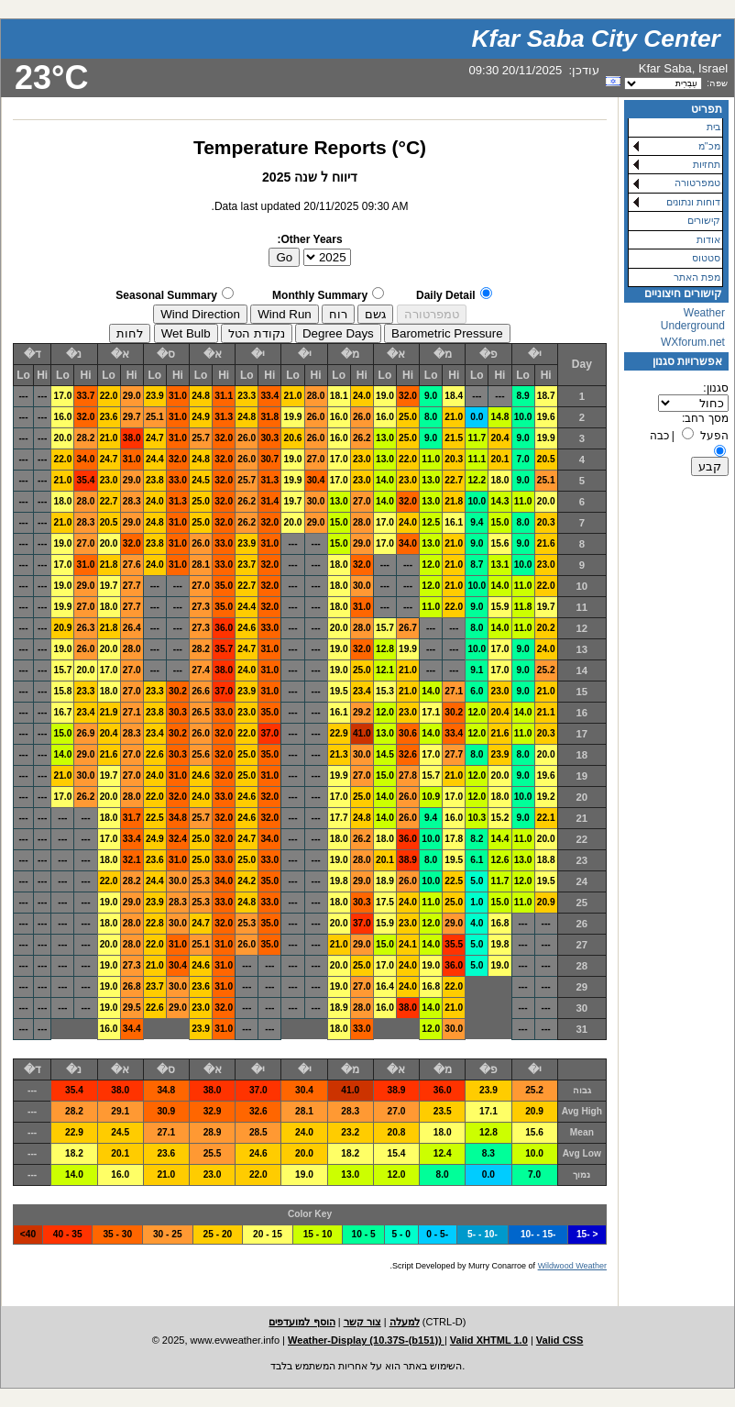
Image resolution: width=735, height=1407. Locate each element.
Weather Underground (693, 319)
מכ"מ (709, 145)
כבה (659, 435)
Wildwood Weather (572, 1265)
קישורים (703, 220)
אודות (708, 239)
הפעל (714, 435)
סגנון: (715, 388)
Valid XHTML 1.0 (489, 1340)
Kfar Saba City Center (596, 38)
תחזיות (706, 164)
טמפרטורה (697, 182)
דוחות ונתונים (693, 201)
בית (713, 126)
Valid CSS (560, 1340)
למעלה (404, 1321)
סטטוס (706, 257)
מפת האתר (697, 277)
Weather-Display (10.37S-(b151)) (366, 1340)
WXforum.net (693, 342)
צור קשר (362, 1321)
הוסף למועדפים (302, 1321)
